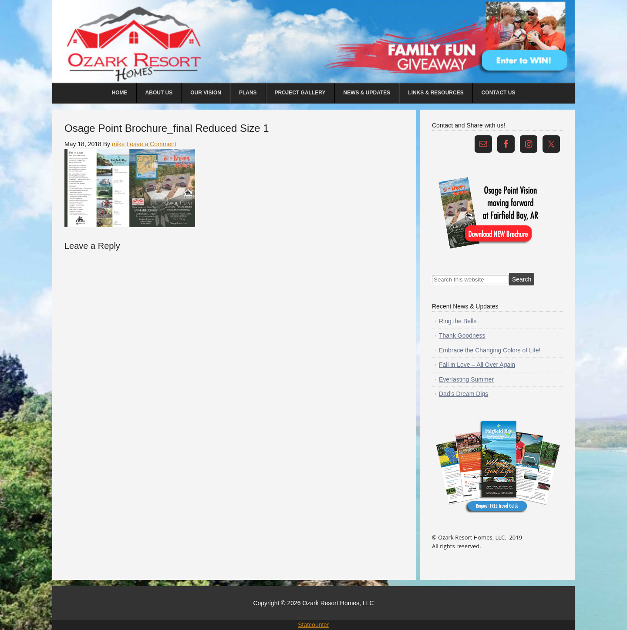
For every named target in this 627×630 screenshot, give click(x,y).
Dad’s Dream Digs (463, 393)
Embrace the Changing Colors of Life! (489, 350)
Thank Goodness (462, 335)
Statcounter (313, 624)
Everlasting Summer (466, 379)
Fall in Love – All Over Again (477, 364)
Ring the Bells (457, 321)
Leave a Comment (151, 144)
